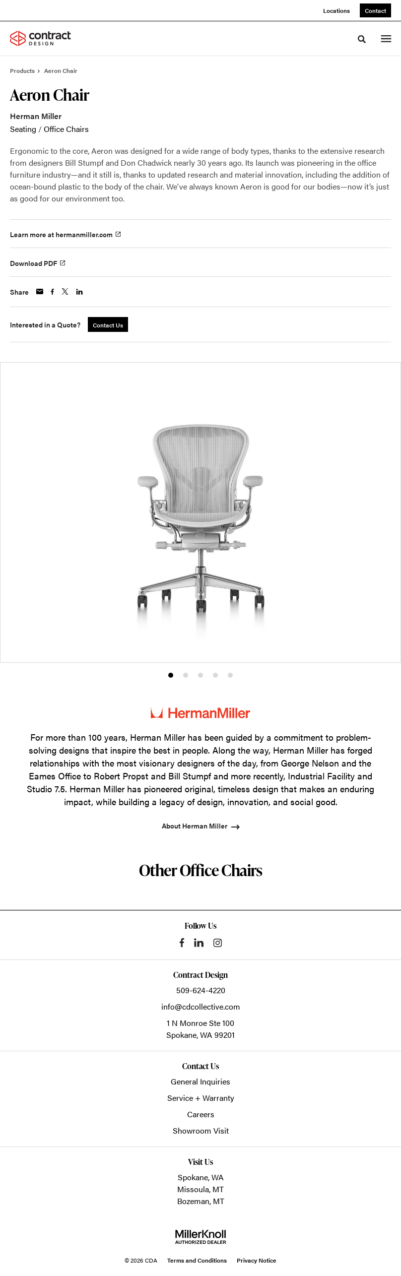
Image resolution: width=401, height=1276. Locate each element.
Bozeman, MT (200, 1201)
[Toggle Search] (362, 39)
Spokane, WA (201, 1177)
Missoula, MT (200, 1189)
